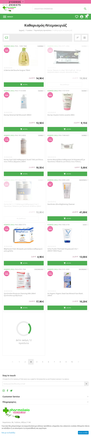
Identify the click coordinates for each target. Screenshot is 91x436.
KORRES (84, 46)
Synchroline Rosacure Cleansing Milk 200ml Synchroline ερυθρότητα (20, 294)
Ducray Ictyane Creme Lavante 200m (61, 115)
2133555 (11, 1)
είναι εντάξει (83, 433)
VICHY (85, 225)
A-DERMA (40, 46)
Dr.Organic (83, 269)
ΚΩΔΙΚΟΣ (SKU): (9, 46)
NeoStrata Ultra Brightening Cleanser (61, 204)
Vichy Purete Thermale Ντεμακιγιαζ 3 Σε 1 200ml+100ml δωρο (62, 250)
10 (72, 362)
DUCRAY (40, 91)
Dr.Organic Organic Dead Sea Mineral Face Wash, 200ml (65, 294)
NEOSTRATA (83, 180)
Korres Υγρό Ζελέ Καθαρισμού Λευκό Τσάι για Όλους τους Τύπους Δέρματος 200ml (23, 161)
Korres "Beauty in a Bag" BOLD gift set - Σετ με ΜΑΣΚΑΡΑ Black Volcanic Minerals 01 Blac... (64, 71)
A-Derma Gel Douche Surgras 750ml (17, 70)
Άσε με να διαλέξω (8, 433)
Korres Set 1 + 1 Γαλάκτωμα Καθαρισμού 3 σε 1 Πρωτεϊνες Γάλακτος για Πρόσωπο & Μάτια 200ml (22, 205)
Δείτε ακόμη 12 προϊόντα (24, 342)
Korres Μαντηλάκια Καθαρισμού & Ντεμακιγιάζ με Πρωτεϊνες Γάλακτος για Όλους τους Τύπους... (66, 161)
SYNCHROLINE (39, 269)
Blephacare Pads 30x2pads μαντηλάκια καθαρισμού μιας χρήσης (23, 250)
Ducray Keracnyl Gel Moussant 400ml (17, 115)
